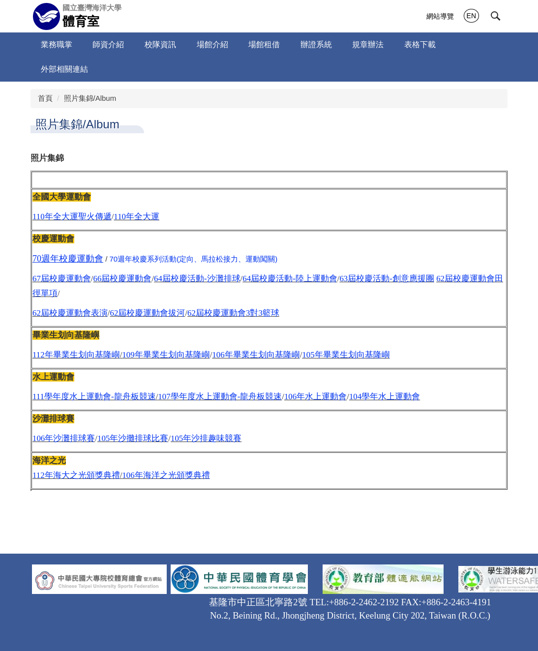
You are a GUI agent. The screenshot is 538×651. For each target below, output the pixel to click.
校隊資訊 (160, 44)
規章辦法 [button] (368, 44)
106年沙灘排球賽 (63, 438)
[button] (495, 16)
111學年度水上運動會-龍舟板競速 (94, 396)
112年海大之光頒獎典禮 (76, 475)
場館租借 (264, 44)
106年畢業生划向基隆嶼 (255, 354)
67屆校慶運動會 (61, 278)
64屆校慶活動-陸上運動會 (289, 278)
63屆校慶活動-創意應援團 (386, 278)
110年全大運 (136, 216)
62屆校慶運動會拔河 (147, 313)
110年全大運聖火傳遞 (72, 216)
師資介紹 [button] (108, 44)
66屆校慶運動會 (122, 278)
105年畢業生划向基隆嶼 (345, 354)
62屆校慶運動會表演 (70, 313)
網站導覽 (440, 16)
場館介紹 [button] (212, 44)
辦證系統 (316, 44)
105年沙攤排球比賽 (132, 438)
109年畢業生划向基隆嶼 (165, 354)
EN (471, 16)
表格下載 (420, 44)
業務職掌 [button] (56, 44)
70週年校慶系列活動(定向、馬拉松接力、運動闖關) (194, 259)
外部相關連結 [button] (64, 69)
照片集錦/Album (90, 98)
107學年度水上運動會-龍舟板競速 (220, 396)
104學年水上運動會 (384, 396)
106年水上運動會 (315, 396)
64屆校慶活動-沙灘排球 (197, 278)
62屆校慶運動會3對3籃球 (233, 313)
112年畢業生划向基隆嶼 (76, 354)
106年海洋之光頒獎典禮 (165, 475)
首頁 (45, 98)
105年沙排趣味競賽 (206, 438)
